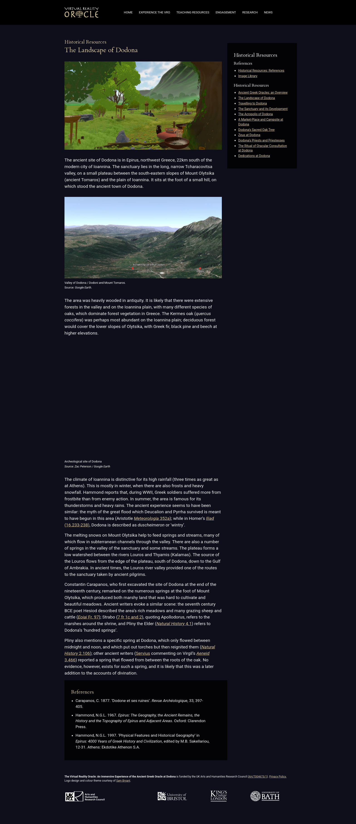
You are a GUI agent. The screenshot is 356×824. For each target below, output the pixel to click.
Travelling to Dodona (252, 103)
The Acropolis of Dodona (255, 114)
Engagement (226, 12)
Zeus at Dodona (249, 135)
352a (152, 518)
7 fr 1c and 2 (130, 617)
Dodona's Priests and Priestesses (261, 140)
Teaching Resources (192, 12)
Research (250, 12)
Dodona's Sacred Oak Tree (256, 130)
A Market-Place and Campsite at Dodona (260, 122)
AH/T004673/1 (258, 776)
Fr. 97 (88, 617)
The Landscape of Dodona (256, 98)
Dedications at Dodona (254, 156)
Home (128, 12)
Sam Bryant (123, 780)
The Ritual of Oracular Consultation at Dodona (262, 148)
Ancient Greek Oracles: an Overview (263, 92)
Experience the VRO (154, 12)
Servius (143, 653)
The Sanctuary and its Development (263, 109)
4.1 (174, 623)
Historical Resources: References (261, 70)
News (268, 12)
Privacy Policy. (278, 776)
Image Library (247, 76)
